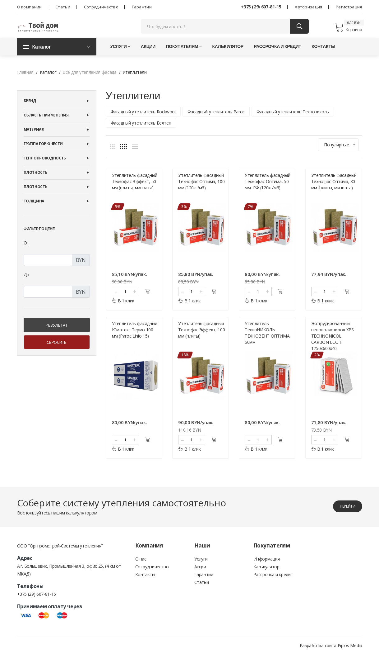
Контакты (323, 56)
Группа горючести (43, 153)
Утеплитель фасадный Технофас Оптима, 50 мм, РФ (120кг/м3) (267, 191)
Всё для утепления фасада (89, 82)
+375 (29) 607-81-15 (261, 7)
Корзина (348, 31)
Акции (148, 56)
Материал (34, 139)
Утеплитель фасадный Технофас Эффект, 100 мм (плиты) (201, 343)
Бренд (30, 110)
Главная (25, 82)
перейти (342, 520)
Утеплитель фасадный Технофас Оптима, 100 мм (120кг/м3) (201, 191)
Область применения (46, 124)
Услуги (120, 56)
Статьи (62, 7)
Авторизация (308, 7)
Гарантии (141, 7)
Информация (266, 573)
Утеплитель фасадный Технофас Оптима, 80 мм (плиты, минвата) (334, 191)
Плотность (36, 182)
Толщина (34, 210)
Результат (56, 335)
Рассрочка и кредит (277, 56)
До (26, 284)
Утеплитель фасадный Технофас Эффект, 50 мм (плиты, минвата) (134, 191)
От (26, 252)
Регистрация (349, 7)
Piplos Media (350, 659)
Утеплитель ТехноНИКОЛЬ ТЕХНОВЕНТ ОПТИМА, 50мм (268, 346)
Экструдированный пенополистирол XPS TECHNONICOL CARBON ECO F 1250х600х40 (332, 349)
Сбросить (56, 352)
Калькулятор (227, 56)
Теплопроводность (45, 167)
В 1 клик (123, 310)
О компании (29, 7)
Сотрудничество (101, 7)
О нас (140, 573)
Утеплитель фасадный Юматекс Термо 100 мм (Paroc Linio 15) (134, 343)
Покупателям (184, 56)
